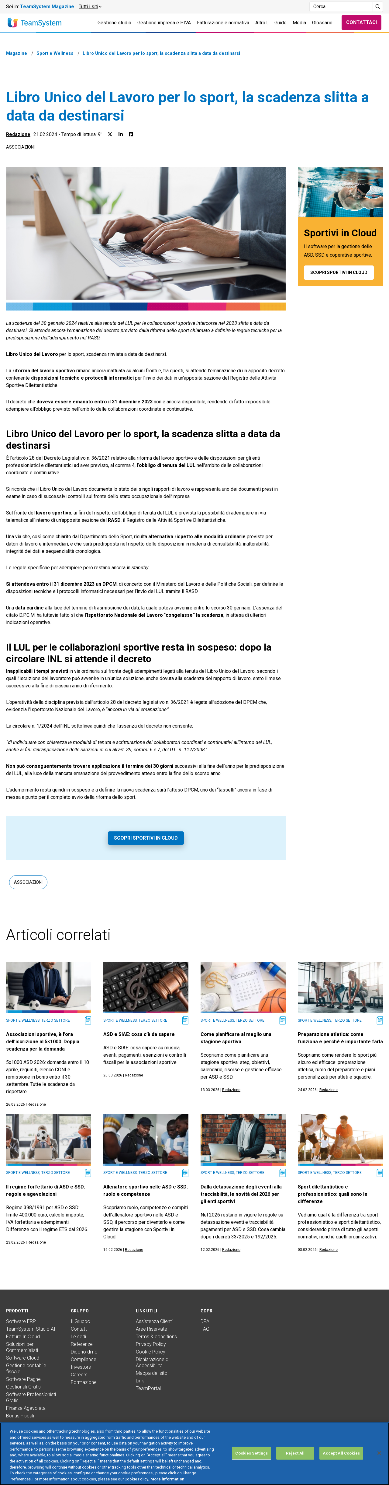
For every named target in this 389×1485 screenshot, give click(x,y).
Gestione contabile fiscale (26, 1368)
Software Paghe (23, 1379)
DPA (205, 1321)
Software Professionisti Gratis (31, 1397)
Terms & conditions (156, 1336)
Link (140, 1381)
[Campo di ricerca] (341, 7)
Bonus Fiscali (20, 1416)
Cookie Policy (150, 1352)
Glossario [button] (322, 23)
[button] (90, 6)
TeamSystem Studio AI (30, 1329)
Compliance (83, 1359)
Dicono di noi (84, 1352)
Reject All (295, 1461)
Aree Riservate (151, 1329)
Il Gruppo (80, 1321)
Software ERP (21, 1321)
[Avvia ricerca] (378, 7)
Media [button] (299, 23)
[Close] (379, 1461)
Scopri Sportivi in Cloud (146, 838)
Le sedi (78, 1336)
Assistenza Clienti (154, 1321)
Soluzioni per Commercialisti (22, 1347)
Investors (81, 1367)
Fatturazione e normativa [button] (223, 23)
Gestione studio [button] (114, 23)
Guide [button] (280, 23)
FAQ (205, 1329)
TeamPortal (148, 1388)
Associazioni (20, 147)
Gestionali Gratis (23, 1387)
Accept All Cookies (341, 1461)
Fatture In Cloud (23, 1336)
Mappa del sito (151, 1373)
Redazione (18, 134)
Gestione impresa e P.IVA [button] (164, 23)
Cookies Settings (251, 1461)
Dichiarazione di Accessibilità (152, 1362)
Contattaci (361, 22)
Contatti (79, 1329)
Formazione (84, 1382)
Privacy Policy (151, 1344)
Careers (79, 1375)
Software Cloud (22, 1358)
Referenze (82, 1344)
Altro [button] (261, 23)
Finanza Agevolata (26, 1408)
